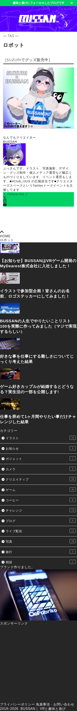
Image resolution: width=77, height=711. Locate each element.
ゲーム (41, 489)
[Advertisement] (38, 664)
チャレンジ (41, 510)
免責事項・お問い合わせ (55, 704)
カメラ (41, 469)
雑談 (41, 562)
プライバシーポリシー (17, 704)
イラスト (41, 438)
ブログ (41, 520)
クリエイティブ (41, 479)
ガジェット (41, 458)
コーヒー (41, 500)
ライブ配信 (41, 531)
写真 (41, 541)
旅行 (41, 552)
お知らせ (41, 448)
